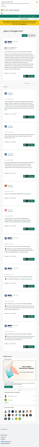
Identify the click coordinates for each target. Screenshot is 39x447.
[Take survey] (8, 387)
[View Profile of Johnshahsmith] (11, 154)
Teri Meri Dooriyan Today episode (12, 106)
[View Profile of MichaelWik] (10, 185)
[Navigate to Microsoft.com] (4, 10)
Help (28, 16)
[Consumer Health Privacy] (19, 443)
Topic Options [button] (31, 35)
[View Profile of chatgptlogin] (10, 93)
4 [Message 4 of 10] (8, 283)
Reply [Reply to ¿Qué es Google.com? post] (32, 76)
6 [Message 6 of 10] (8, 225)
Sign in (24, 16)
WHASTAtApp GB (28, 279)
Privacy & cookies (4, 434)
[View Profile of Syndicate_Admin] (15, 41)
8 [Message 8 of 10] (8, 173)
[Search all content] (28, 19)
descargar (13, 339)
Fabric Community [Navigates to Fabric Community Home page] (14, 10)
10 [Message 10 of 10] (8, 113)
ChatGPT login (12, 137)
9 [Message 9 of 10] (8, 141)
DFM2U (6, 307)
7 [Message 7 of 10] (8, 197)
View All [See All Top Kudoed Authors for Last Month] (6, 402)
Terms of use (3, 436)
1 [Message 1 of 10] (8, 73)
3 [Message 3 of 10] (8, 313)
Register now (24, 24)
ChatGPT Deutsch (26, 221)
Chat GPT (30, 167)
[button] (24, 35)
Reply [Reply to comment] (32, 117)
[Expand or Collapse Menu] (2, 13)
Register (19, 16)
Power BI (15, 51)
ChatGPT (9, 134)
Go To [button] (33, 16)
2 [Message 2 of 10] (8, 343)
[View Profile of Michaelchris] (10, 210)
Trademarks (3, 439)
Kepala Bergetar (27, 193)
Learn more (3, 6)
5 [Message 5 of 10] (8, 256)
